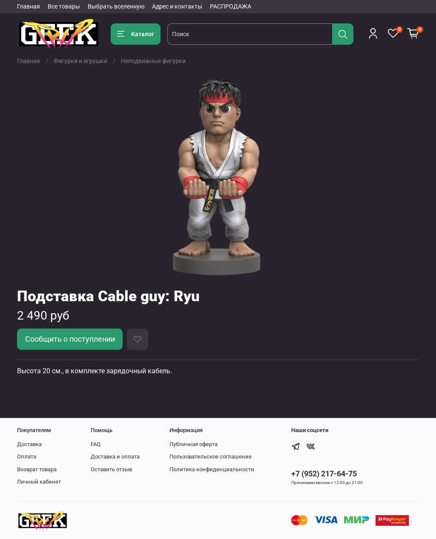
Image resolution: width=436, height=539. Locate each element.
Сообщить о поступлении (70, 339)
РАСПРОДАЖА (230, 6)
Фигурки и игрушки (80, 61)
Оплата (26, 456)
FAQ (95, 444)
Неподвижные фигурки (153, 61)
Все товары (64, 6)
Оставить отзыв (111, 469)
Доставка (29, 444)
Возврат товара (37, 469)
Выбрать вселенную (116, 6)
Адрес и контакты (177, 6)
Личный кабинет (39, 481)
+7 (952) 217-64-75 (324, 473)
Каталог (135, 34)
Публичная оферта (193, 444)
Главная (28, 6)
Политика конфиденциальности (211, 469)
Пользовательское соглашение (210, 456)
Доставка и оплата (115, 456)
